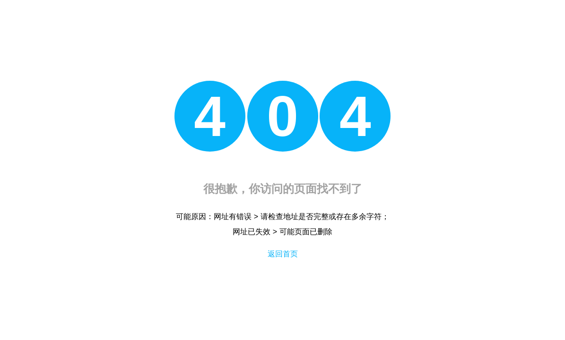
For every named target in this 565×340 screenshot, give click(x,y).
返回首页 (283, 254)
